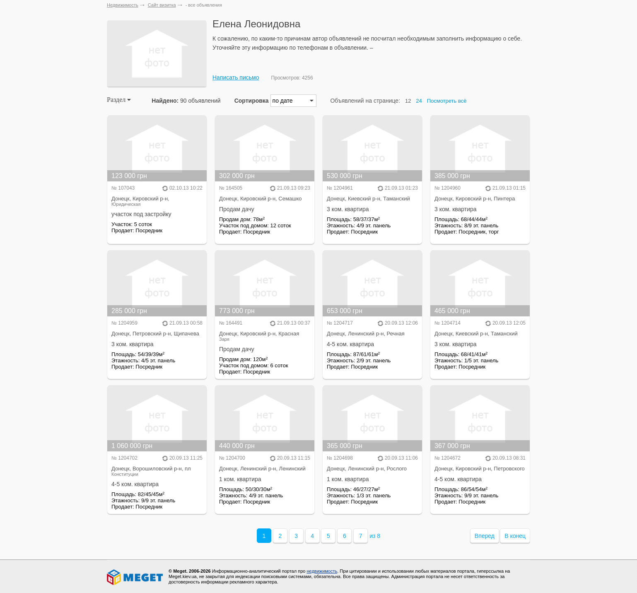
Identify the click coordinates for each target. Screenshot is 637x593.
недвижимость (321, 571)
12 (408, 101)
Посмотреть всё (447, 101)
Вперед (485, 536)
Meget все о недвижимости (135, 577)
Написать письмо (235, 77)
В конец (515, 536)
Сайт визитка (162, 4)
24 (419, 101)
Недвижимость (122, 4)
